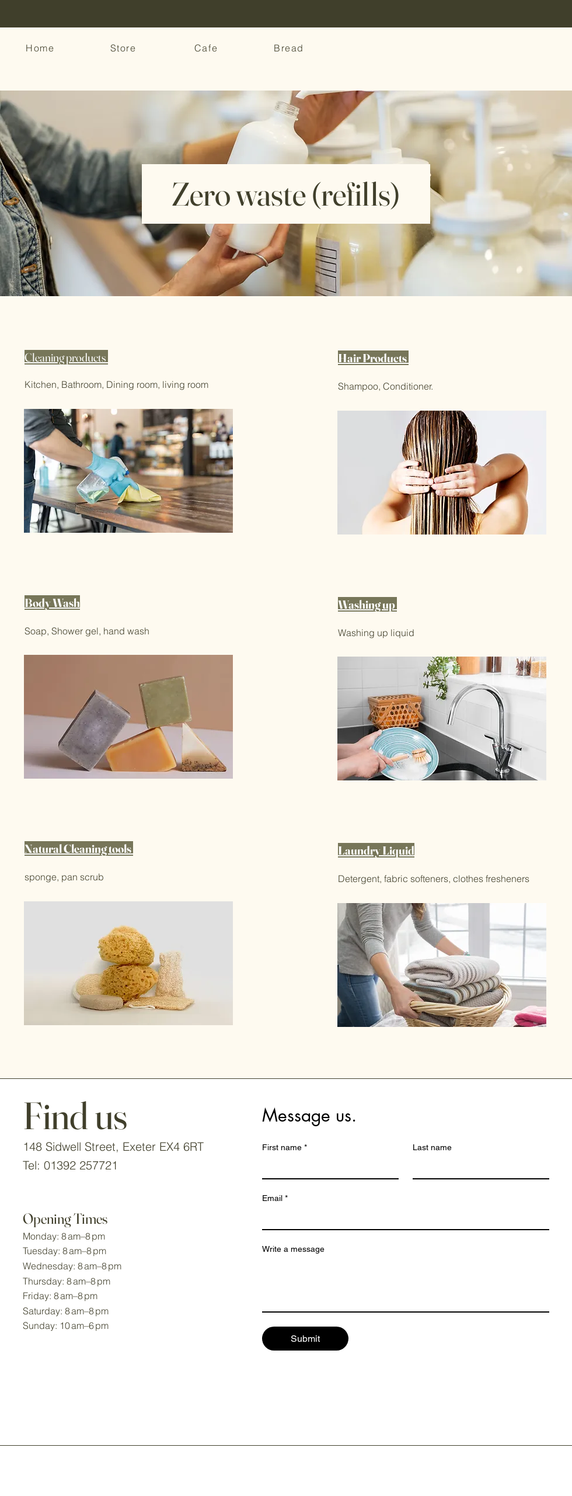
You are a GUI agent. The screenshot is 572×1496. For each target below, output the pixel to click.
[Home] (41, 48)
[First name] (327, 1167)
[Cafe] (207, 48)
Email (275, 1198)
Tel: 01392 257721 (70, 1165)
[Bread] (290, 48)
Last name (432, 1147)
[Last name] (477, 1167)
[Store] (124, 48)
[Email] (402, 1218)
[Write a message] (405, 1285)
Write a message (293, 1249)
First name (284, 1148)
